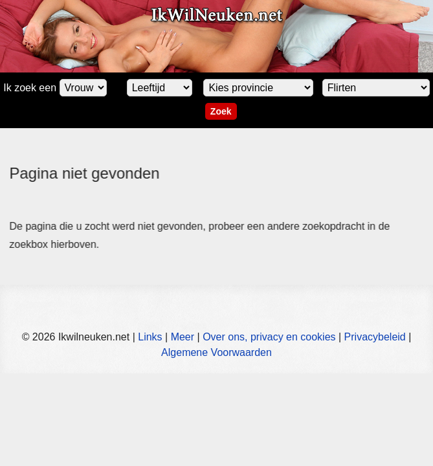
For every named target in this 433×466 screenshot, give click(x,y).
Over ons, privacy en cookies (269, 336)
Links (150, 336)
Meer (182, 336)
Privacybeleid (375, 336)
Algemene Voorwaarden (216, 352)
